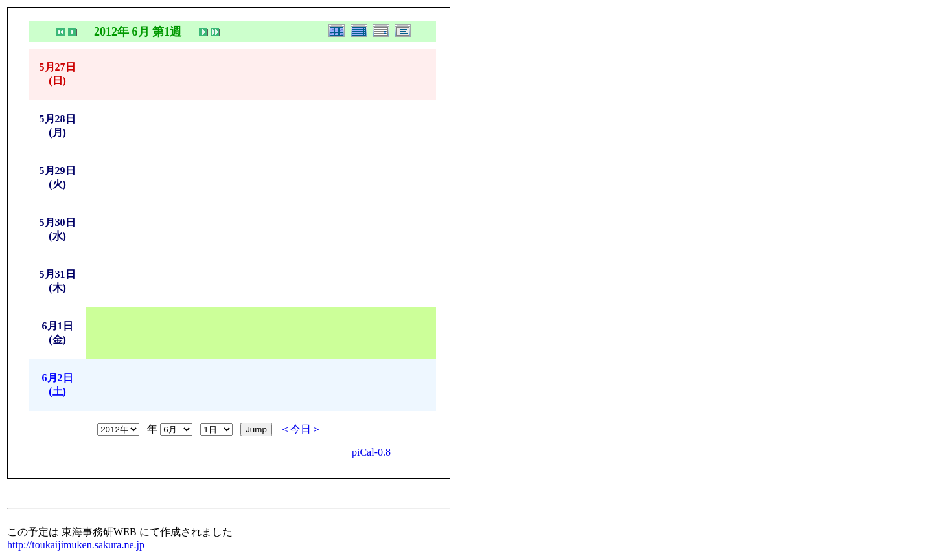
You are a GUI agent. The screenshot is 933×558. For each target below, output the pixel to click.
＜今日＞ (300, 428)
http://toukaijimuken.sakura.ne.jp (75, 544)
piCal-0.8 (371, 452)
